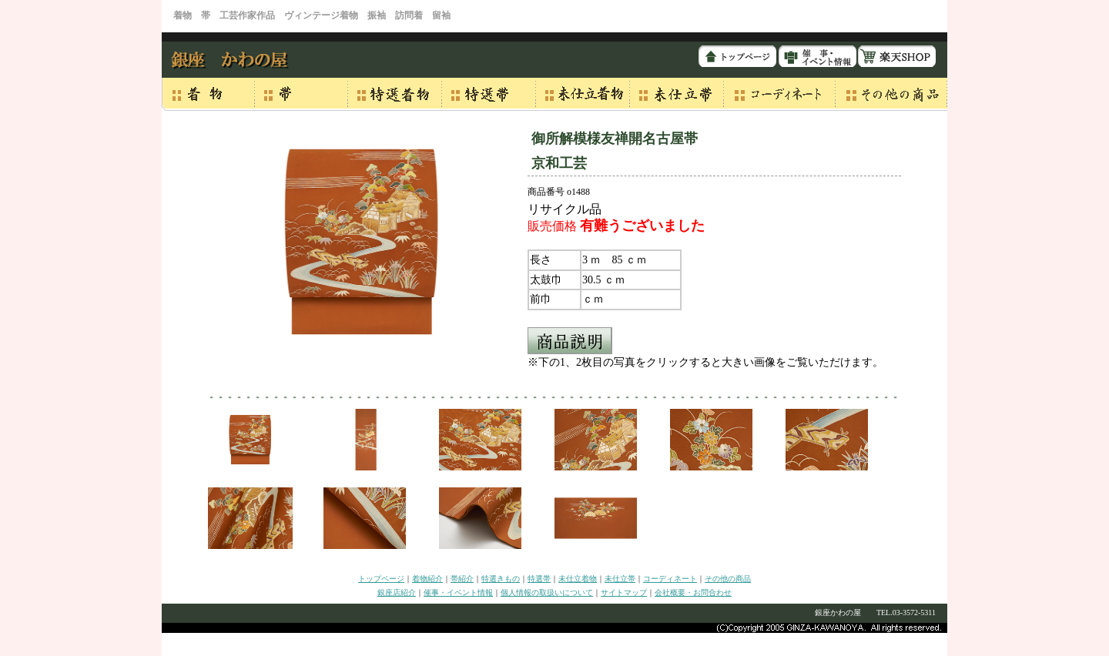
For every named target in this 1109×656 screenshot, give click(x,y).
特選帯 (539, 578)
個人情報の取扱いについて (547, 592)
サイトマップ (624, 592)
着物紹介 (427, 578)
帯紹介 (462, 578)
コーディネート (670, 578)
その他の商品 (728, 578)
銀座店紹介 (396, 592)
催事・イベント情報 (458, 592)
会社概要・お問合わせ (693, 592)
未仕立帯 (620, 578)
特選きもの (500, 578)
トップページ (381, 578)
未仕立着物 (577, 578)
